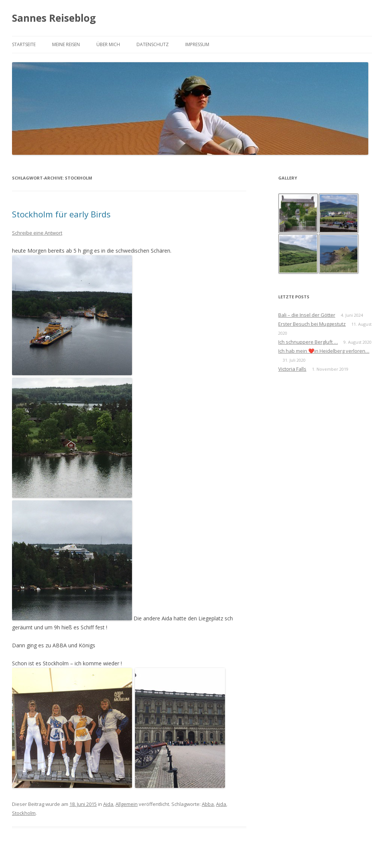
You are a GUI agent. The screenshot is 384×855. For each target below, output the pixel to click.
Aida (108, 804)
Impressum (197, 44)
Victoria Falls (292, 368)
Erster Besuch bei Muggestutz (312, 323)
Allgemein (127, 804)
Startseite (24, 44)
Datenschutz (152, 44)
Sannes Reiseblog (54, 18)
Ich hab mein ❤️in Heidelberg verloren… (323, 350)
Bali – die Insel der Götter (306, 314)
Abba (208, 804)
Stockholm (24, 813)
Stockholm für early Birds (62, 214)
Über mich (108, 44)
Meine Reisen (66, 44)
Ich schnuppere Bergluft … (308, 341)
